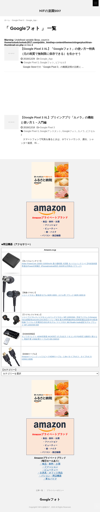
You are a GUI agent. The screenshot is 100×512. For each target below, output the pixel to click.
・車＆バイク (50, 479)
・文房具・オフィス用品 (50, 473)
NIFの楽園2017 (50, 11)
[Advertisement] (28, 94)
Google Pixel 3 (31, 62)
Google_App (46, 59)
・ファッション (50, 467)
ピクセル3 (60, 62)
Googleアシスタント (50, 131)
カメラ (81, 131)
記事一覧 (39, 490)
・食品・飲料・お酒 (50, 464)
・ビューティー (50, 470)
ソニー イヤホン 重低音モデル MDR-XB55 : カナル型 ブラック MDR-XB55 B (53, 295)
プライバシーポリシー (55, 490)
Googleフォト (47, 62)
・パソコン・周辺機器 (50, 476)
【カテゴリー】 (9, 370)
